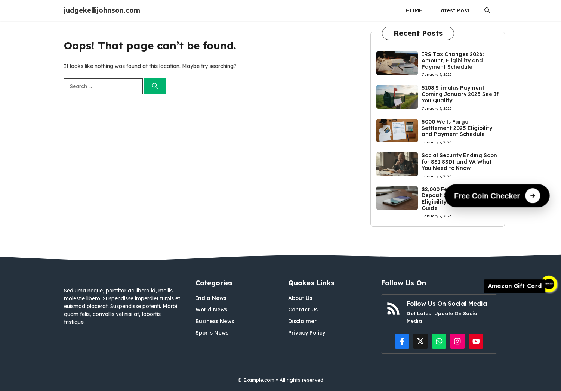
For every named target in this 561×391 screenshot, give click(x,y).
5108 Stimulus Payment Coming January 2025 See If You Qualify (460, 94)
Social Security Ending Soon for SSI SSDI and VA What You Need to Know (459, 161)
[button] (487, 10)
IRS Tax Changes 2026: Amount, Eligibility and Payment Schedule (453, 60)
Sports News (211, 332)
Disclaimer (302, 321)
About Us (300, 298)
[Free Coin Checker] (497, 195)
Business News (214, 321)
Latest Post (453, 10)
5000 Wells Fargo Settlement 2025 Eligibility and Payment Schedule (457, 128)
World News (211, 309)
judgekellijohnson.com (102, 10)
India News (210, 298)
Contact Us (303, 309)
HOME (414, 10)
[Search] (155, 86)
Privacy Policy (306, 332)
